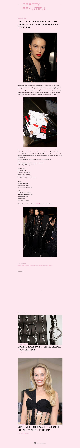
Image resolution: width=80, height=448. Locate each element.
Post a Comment (25, 352)
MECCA (38, 203)
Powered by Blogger (40, 443)
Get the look (24, 265)
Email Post (23, 263)
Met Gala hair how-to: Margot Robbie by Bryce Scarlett (38, 429)
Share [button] (19, 263)
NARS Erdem (49, 265)
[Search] (61, 4)
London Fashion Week (40, 265)
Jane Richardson (31, 265)
